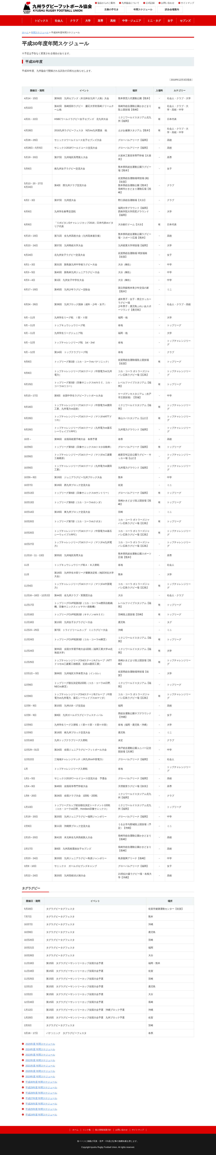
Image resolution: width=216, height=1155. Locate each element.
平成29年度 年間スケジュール (41, 1087)
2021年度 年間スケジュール (40, 1065)
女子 (170, 20)
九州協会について (130, 3)
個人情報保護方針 (103, 1130)
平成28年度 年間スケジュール (41, 1092)
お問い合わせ (167, 3)
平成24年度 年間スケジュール (41, 1114)
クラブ (74, 20)
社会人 (59, 20)
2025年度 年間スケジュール (40, 1044)
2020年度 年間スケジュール (40, 1071)
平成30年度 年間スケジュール (41, 1082)
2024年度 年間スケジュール (40, 1049)
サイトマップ (187, 3)
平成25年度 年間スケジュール (41, 1109)
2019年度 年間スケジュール (40, 1076)
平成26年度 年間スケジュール (41, 1103)
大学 (88, 20)
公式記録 (150, 3)
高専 (100, 20)
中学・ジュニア (131, 20)
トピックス (41, 20)
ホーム (26, 20)
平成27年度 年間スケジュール (41, 1098)
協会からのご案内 (106, 3)
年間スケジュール (40, 32)
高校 (113, 20)
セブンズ (185, 20)
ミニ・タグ (154, 20)
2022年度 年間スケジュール (40, 1060)
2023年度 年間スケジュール (40, 1054)
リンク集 (87, 1130)
